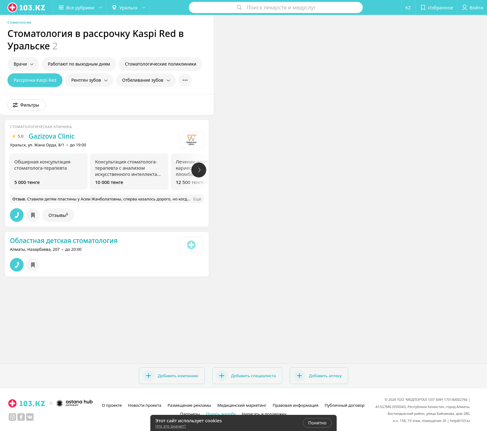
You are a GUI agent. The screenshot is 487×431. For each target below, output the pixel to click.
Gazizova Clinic (52, 136)
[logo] (26, 7)
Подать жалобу (221, 414)
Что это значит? (170, 426)
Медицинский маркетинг (241, 405)
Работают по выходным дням (79, 64)
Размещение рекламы (189, 405)
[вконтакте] (30, 417)
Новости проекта (144, 405)
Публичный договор (344, 405)
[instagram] (12, 417)
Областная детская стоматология (63, 240)
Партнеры (190, 414)
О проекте (112, 405)
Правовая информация (295, 405)
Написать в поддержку (264, 414)
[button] (80, 7)
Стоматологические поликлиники (160, 64)
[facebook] (21, 417)
